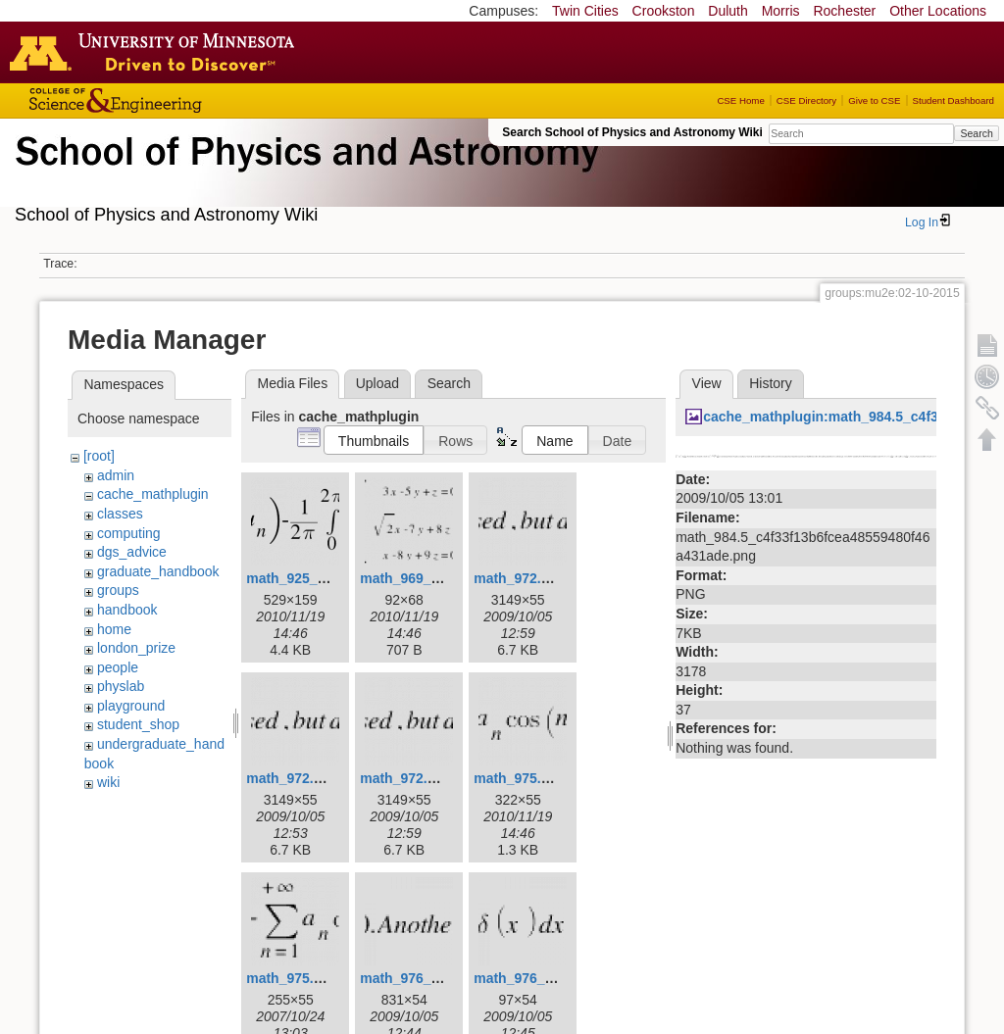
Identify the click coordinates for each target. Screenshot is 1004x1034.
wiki (108, 782)
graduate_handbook (158, 571)
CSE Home (740, 100)
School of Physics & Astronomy (304, 174)
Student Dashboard (953, 100)
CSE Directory (806, 100)
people (117, 667)
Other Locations (937, 11)
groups (118, 590)
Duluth (727, 11)
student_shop (138, 724)
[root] (99, 456)
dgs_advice (132, 552)
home (114, 629)
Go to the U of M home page (157, 52)
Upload (377, 383)
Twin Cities (585, 11)
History (770, 383)
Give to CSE (874, 100)
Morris (781, 11)
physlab (120, 686)
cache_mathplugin (153, 494)
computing (129, 533)
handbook (127, 609)
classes (120, 513)
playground (131, 706)
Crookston (663, 11)
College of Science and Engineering (176, 100)
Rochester (844, 11)
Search (976, 133)
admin (115, 475)
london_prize (136, 648)
